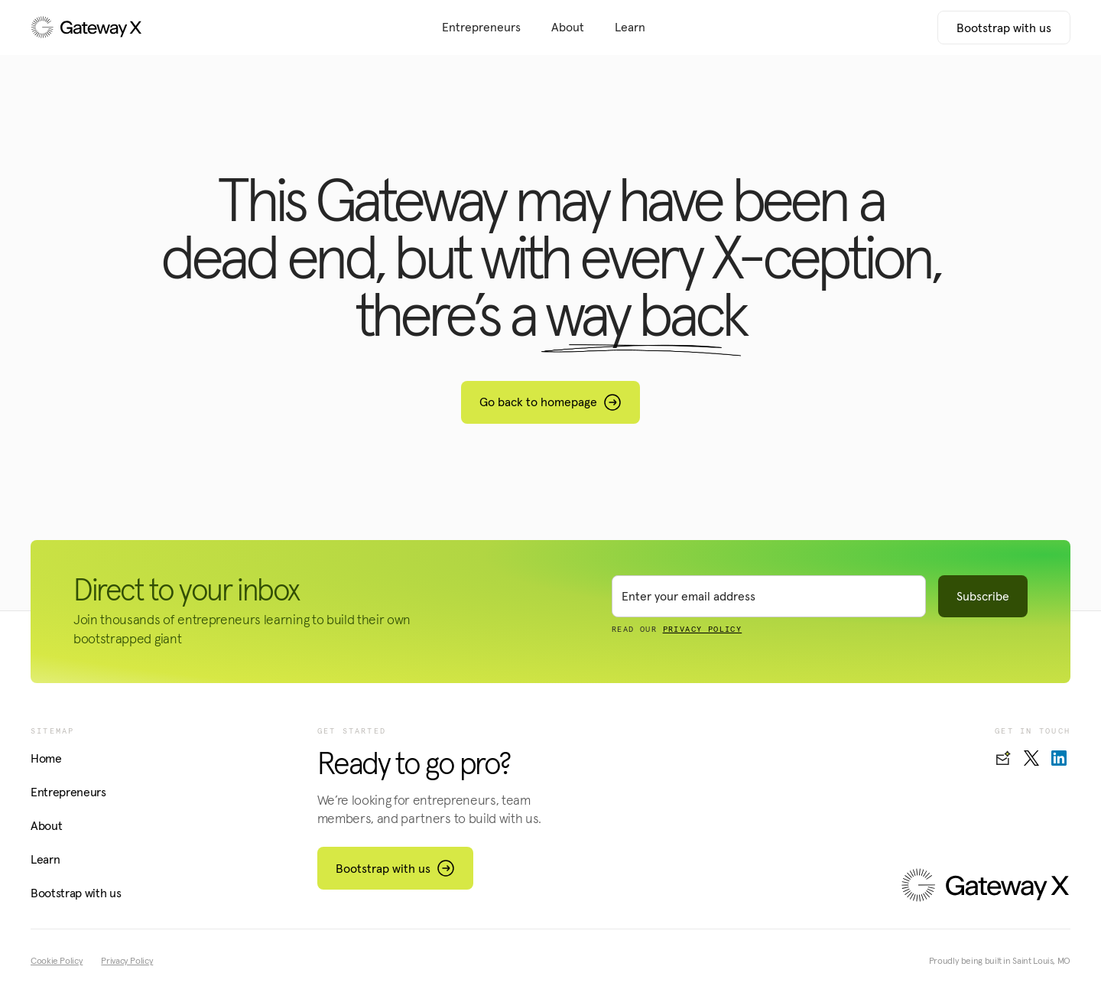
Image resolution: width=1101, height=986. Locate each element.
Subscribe (982, 596)
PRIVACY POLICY (702, 629)
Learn (630, 26)
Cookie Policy (57, 960)
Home (46, 758)
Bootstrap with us (1003, 27)
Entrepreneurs (481, 26)
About (567, 26)
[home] (138, 27)
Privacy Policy (127, 960)
